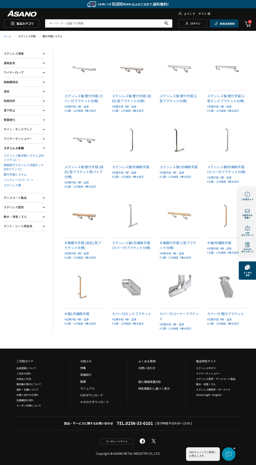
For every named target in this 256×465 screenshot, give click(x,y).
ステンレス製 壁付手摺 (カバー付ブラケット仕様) (83, 98)
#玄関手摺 (70, 106)
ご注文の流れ (23, 373)
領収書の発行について (28, 384)
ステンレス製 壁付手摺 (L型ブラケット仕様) (178, 98)
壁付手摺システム (15, 174)
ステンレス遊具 (14, 207)
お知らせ (86, 361)
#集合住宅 (90, 110)
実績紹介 (86, 375)
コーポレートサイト (117, 441)
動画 (83, 381)
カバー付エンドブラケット (131, 313)
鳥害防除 (9, 101)
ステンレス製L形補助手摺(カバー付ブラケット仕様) (131, 245)
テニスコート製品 (15, 198)
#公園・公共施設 (73, 110)
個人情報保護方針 (149, 382)
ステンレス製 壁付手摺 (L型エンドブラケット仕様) (226, 98)
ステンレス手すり (206, 368)
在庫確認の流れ (25, 400)
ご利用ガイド (25, 361)
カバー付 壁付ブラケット (225, 313)
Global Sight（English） (209, 395)
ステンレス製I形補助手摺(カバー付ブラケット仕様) (226, 169)
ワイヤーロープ (14, 72)
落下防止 (9, 110)
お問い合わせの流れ (27, 395)
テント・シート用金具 (18, 226)
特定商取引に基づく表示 (154, 388)
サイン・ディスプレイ (18, 129)
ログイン (195, 23)
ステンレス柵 (12, 185)
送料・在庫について (27, 389)
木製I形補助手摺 (219, 242)
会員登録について (26, 368)
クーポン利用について (28, 405)
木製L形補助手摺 (76, 313)
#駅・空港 (83, 106)
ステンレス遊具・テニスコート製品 (215, 378)
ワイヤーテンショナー (18, 139)
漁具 (6, 91)
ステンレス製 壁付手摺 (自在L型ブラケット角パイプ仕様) (83, 171)
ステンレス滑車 (14, 53)
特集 (83, 368)
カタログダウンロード (94, 402)
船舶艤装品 (11, 82)
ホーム (7, 36)
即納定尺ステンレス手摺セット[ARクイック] (24, 167)
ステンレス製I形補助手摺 (130, 166)
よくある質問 (146, 361)
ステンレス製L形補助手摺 (179, 166)
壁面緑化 (9, 120)
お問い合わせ (146, 368)
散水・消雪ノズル (15, 217)
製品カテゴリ (25, 23)
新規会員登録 (227, 23)
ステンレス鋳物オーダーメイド (213, 389)
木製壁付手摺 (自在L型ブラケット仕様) (82, 245)
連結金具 (9, 63)
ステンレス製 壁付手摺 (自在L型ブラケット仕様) (131, 98)
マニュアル (87, 388)
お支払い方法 (23, 378)
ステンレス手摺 (14, 148)
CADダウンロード (91, 395)
